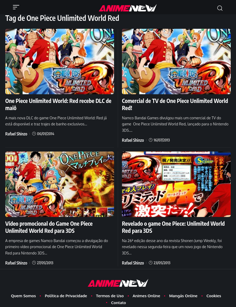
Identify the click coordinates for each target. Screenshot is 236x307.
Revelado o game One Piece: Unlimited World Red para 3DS (175, 217)
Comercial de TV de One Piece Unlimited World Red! (172, 100)
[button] (17, 7)
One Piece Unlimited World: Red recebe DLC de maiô (56, 100)
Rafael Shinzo (15, 125)
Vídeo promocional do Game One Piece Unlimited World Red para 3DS (59, 217)
